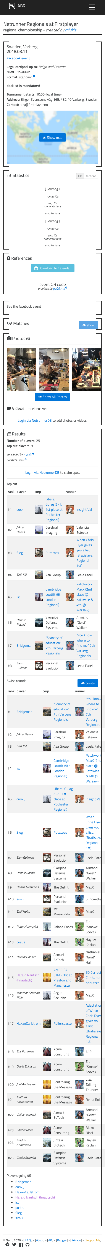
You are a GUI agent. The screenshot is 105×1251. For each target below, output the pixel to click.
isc (18, 597)
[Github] (27, 1244)
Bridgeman (24, 645)
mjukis (70, 30)
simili (20, 899)
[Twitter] (14, 1244)
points (88, 683)
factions (91, 176)
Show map (52, 137)
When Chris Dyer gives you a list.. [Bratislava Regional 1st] (85, 552)
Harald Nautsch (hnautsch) (27, 977)
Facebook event (18, 58)
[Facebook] (21, 1244)
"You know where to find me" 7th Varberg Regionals (85, 645)
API (50, 1240)
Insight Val (84, 509)
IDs (80, 176)
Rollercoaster (63, 1023)
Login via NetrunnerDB (35, 420)
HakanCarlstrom (28, 1023)
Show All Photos (52, 396)
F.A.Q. (27, 1240)
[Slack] (7, 1244)
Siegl (20, 552)
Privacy (76, 1240)
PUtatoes (52, 552)
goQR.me (59, 288)
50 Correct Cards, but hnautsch (93, 977)
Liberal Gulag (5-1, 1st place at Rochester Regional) (54, 509)
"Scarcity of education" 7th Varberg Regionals (54, 645)
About (40, 1240)
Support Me (93, 1240)
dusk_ (21, 509)
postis (20, 942)
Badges (62, 1240)
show (88, 325)
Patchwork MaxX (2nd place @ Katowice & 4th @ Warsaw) (84, 597)
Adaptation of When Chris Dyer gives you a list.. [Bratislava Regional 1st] (94, 1023)
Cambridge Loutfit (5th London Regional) (53, 597)
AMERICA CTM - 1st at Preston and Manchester (62, 977)
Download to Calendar (52, 268)
